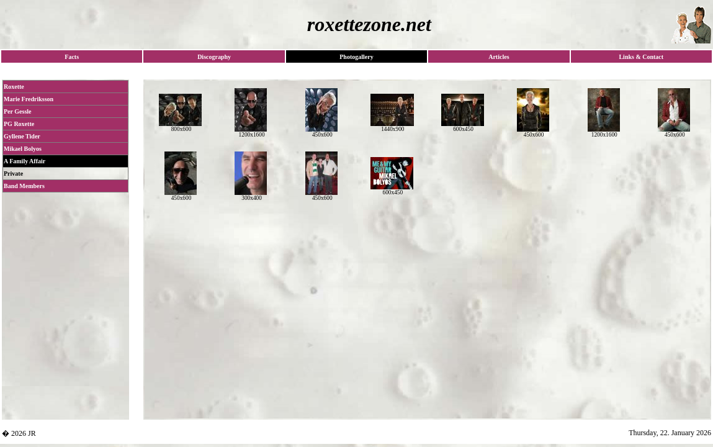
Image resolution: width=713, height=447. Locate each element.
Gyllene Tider (22, 136)
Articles (498, 56)
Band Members (24, 186)
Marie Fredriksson (28, 99)
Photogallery (356, 56)
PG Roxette (19, 123)
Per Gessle (18, 111)
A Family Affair (24, 161)
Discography (214, 56)
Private (13, 173)
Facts (72, 56)
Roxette (14, 86)
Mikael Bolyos (23, 148)
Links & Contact (641, 56)
